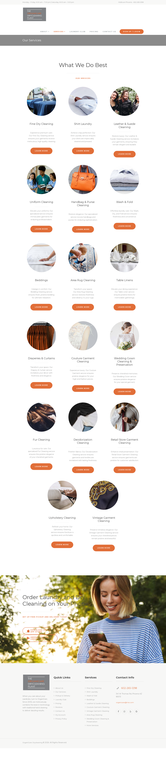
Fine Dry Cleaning (41, 124)
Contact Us (60, 727)
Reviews (58, 723)
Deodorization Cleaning (83, 454)
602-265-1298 (129, 703)
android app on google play (74, 654)
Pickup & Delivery (62, 711)
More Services (93, 741)
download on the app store (39, 654)
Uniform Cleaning (41, 207)
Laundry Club (60, 715)
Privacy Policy (61, 734)
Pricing (58, 719)
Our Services (60, 708)
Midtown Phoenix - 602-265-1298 (131, 2)
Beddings (41, 287)
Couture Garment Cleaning (83, 368)
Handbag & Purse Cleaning (83, 208)
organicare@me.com (125, 718)
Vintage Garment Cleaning (104, 537)
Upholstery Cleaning (62, 536)
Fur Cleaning (41, 453)
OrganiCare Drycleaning (33, 758)
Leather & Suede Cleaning (124, 125)
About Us (59, 704)
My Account (60, 731)
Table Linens (124, 287)
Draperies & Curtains (41, 366)
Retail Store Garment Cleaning (124, 454)
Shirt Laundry (83, 124)
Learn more (41, 151)
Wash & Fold (124, 207)
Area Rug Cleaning (83, 287)
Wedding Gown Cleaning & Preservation (124, 370)
